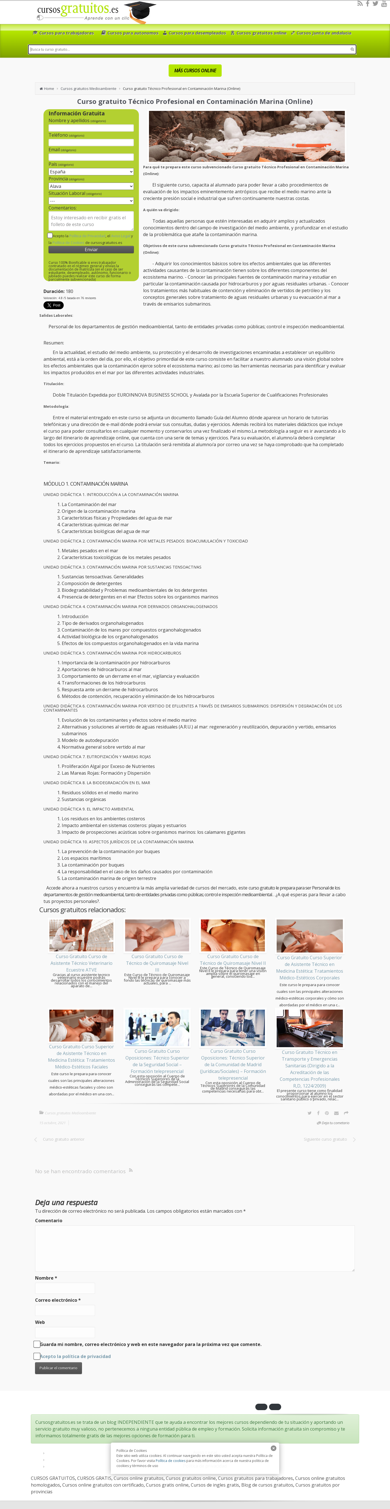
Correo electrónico (58, 1300)
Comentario (48, 1220)
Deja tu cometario (335, 1122)
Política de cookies (170, 1460)
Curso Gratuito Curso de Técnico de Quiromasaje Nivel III (157, 963)
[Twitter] (375, 3)
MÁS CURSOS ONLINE (195, 70)
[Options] (346, 1113)
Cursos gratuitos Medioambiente (88, 88)
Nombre (46, 1278)
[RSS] (360, 3)
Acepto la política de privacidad (75, 1356)
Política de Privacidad (87, 235)
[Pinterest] (327, 1113)
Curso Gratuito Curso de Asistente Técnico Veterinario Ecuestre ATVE (82, 963)
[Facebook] (368, 3)
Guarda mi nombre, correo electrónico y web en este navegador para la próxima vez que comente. (150, 1344)
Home (49, 88)
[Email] (336, 1113)
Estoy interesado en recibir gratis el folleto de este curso (91, 221)
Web (40, 1322)
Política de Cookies (68, 242)
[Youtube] (384, 3)
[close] (273, 1448)
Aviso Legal (120, 235)
